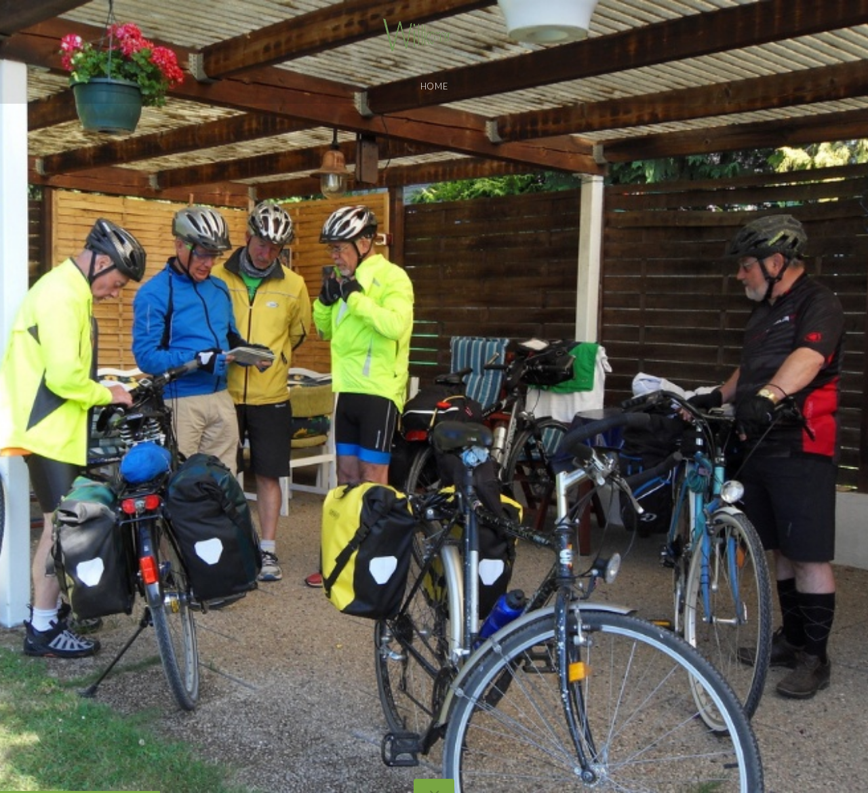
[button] (40, 396)
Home (434, 86)
